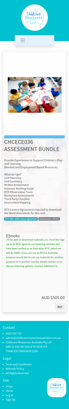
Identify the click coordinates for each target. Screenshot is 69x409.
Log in (9, 395)
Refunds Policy (15, 368)
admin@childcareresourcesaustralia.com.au (33, 338)
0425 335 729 (14, 333)
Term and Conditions (19, 364)
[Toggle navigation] (23, 40)
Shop (9, 386)
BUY (59, 307)
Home (9, 390)
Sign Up (10, 399)
